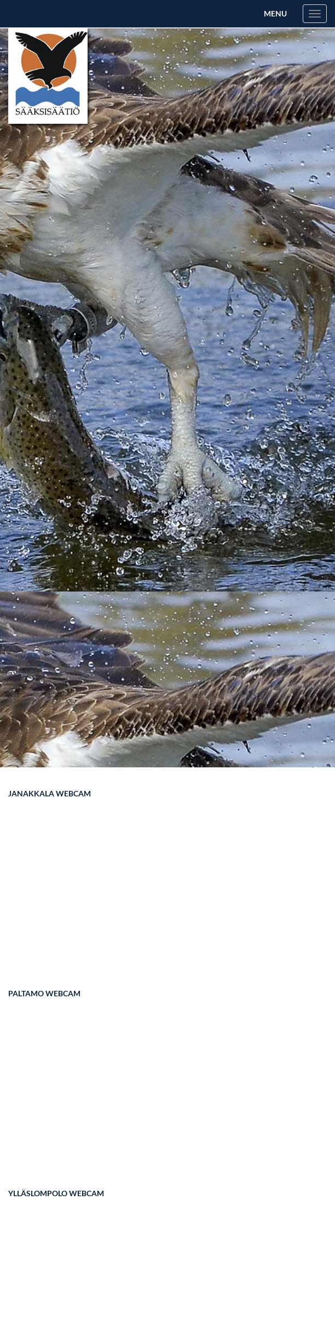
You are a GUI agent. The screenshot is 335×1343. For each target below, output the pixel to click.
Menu (275, 13)
